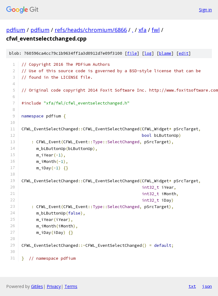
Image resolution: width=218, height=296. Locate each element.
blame (165, 53)
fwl (156, 30)
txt (192, 286)
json (207, 286)
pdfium (15, 30)
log (148, 53)
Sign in (205, 10)
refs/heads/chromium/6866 (91, 30)
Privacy (54, 286)
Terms (70, 286)
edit (184, 53)
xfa (142, 30)
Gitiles (37, 286)
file (132, 53)
